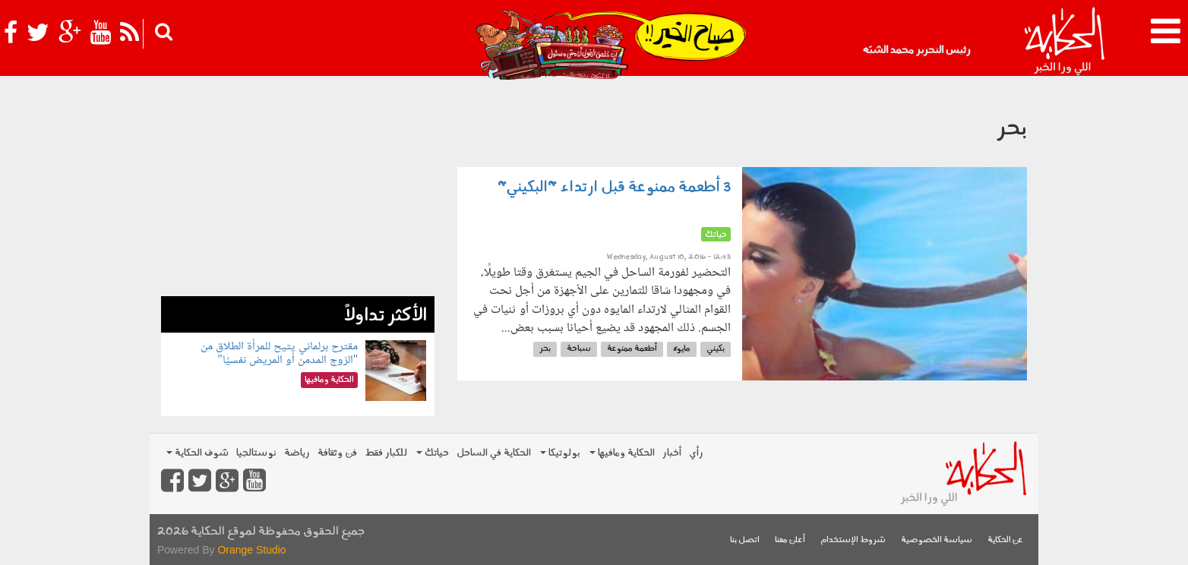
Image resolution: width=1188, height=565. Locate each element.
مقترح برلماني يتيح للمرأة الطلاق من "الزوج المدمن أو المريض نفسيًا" (279, 353)
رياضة (297, 453)
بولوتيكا (560, 453)
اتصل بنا (745, 540)
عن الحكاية (1005, 540)
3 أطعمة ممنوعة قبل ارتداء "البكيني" (614, 187)
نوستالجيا (256, 453)
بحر (545, 348)
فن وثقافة (337, 453)
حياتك (432, 453)
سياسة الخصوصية (936, 540)
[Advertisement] (297, 190)
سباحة (579, 348)
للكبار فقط (386, 453)
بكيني (715, 348)
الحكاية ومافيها (622, 453)
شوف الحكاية (197, 453)
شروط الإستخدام (853, 540)
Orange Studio (251, 550)
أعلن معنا (790, 540)
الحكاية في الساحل (494, 453)
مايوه (681, 348)
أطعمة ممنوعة (632, 348)
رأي (696, 453)
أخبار (671, 453)
